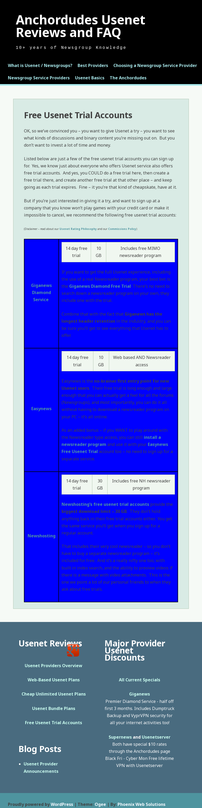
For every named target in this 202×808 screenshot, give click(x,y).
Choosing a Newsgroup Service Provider (155, 65)
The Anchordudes (128, 78)
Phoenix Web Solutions (141, 804)
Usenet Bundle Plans (53, 708)
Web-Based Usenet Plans (54, 680)
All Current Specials (139, 680)
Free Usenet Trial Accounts (53, 722)
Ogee (100, 804)
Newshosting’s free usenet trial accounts (105, 504)
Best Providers (93, 65)
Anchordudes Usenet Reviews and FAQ (80, 26)
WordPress (62, 804)
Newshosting (41, 536)
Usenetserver (156, 737)
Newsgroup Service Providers (39, 78)
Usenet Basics (89, 78)
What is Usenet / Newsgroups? (40, 65)
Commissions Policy (122, 229)
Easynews (41, 408)
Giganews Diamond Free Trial (100, 286)
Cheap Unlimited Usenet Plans (54, 694)
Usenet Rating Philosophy (78, 229)
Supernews (120, 737)
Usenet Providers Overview (53, 665)
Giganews (41, 285)
